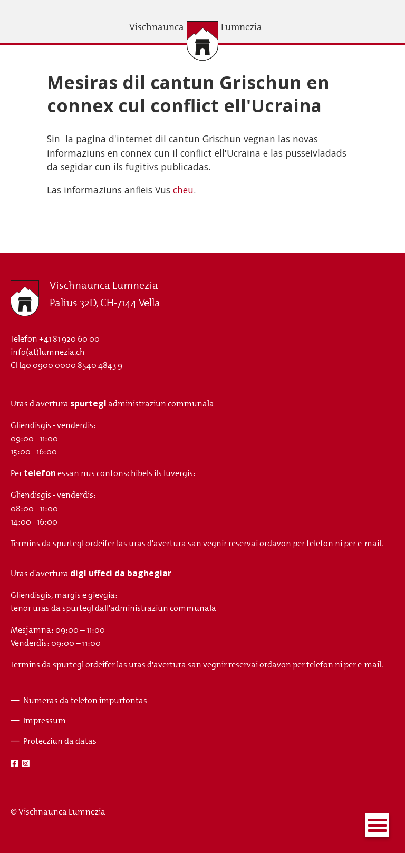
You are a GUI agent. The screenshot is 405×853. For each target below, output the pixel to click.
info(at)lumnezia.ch (47, 351)
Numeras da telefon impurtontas (85, 700)
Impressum (44, 720)
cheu (183, 189)
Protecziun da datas (60, 741)
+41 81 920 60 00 (69, 338)
